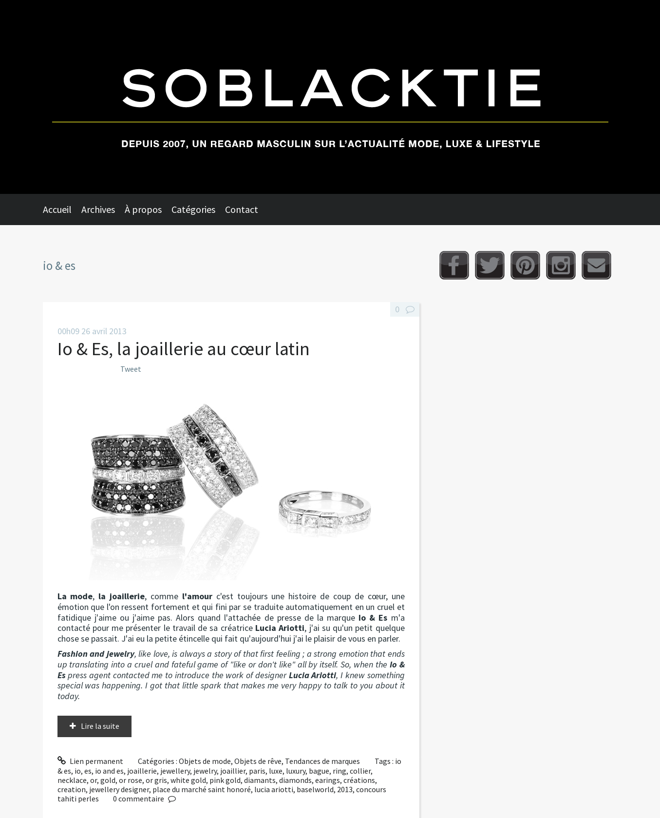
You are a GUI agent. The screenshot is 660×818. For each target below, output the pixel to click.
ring (339, 771)
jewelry (205, 771)
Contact (241, 209)
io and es (109, 771)
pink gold (225, 780)
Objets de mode (205, 761)
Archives (98, 209)
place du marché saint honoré (201, 789)
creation (71, 789)
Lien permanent (90, 761)
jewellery (175, 771)
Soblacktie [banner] (330, 97)
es (88, 771)
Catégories (193, 209)
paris (257, 771)
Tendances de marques (322, 761)
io (78, 771)
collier (360, 771)
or (93, 780)
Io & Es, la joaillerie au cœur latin (183, 348)
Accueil (57, 209)
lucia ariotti (273, 789)
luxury (295, 771)
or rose (130, 780)
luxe (276, 771)
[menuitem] (62, 209)
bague (319, 771)
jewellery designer (119, 789)
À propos (143, 209)
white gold (188, 780)
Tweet (130, 369)
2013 (345, 789)
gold (107, 780)
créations (359, 780)
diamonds (295, 780)
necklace (72, 780)
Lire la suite (100, 726)
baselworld (315, 789)
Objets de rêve (258, 761)
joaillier (232, 771)
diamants (260, 780)
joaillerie (142, 771)
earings (327, 780)
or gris (156, 780)
